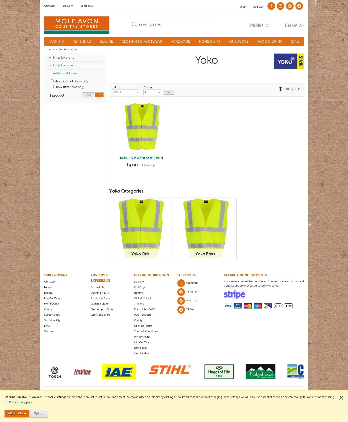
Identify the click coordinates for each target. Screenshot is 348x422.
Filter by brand (64, 58)
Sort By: (125, 90)
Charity (48, 309)
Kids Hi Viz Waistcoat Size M (141, 158)
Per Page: (152, 90)
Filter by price (63, 65)
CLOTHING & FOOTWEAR (142, 42)
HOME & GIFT (209, 42)
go (99, 94)
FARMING (56, 42)
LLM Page (140, 287)
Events (48, 293)
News (47, 287)
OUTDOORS (239, 42)
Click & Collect (142, 298)
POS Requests (142, 315)
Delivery (68, 6)
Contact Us (87, 6)
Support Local (52, 315)
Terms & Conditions (146, 331)
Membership (51, 303)
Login (243, 6)
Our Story (49, 6)
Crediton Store (99, 304)
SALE (295, 42)
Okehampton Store (102, 309)
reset (88, 94)
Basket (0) (294, 25)
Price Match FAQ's (145, 309)
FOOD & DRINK (269, 42)
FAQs (47, 326)
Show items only (70, 81)
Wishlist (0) (259, 25)
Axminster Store (100, 298)
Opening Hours (100, 293)
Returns (139, 293)
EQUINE (106, 42)
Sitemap (49, 331)
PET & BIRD (82, 42)
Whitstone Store (100, 315)
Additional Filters (65, 73)
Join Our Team (52, 298)
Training (139, 303)
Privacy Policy (142, 336)
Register (258, 6)
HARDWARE (180, 42)
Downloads (141, 348)
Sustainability (52, 320)
